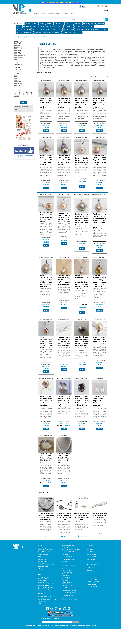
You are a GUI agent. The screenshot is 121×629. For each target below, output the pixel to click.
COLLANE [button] (49, 23)
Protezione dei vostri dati (44, 558)
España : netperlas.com (93, 581)
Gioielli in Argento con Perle (69, 590)
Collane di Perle (66, 568)
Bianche (19, 75)
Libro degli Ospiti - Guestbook (45, 587)
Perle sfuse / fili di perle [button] (54, 26)
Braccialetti (20, 47)
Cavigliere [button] (27, 26)
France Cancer (90, 567)
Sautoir (19, 53)
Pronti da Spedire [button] (31, 23)
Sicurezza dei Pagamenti (44, 551)
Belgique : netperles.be (92, 584)
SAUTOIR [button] (101, 23)
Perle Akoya (90, 549)
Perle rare (64, 589)
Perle (88, 548)
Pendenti (19, 48)
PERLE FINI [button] (89, 26)
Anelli (18, 52)
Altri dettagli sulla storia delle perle (71, 549)
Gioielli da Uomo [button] (38, 29)
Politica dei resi (41, 603)
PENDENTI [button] (68, 23)
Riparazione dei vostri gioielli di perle (47, 599)
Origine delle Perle (66, 548)
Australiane (18, 66)
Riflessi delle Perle (66, 554)
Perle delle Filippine (92, 554)
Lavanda (19, 81)
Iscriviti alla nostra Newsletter (50, 618)
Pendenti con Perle (67, 572)
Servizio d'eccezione (43, 566)
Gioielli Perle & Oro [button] (82, 29)
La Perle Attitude (42, 580)
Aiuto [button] (79, 32)
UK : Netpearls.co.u (92, 586)
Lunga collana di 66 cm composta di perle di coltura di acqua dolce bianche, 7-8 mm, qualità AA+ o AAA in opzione (99, 522)
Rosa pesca (20, 80)
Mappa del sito (41, 556)
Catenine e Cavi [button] (68, 29)
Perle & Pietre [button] (79, 26)
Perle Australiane (91, 553)
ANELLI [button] (93, 23)
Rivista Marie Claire (43, 579)
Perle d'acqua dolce (92, 556)
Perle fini (64, 587)
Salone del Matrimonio (43, 585)
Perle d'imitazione (66, 558)
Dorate (19, 78)
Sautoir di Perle (66, 577)
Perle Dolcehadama (92, 558)
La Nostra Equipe (42, 561)
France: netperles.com (92, 578)
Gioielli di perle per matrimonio (70, 592)
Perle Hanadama (91, 559)
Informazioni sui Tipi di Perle (69, 551)
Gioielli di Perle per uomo (68, 584)
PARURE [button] (86, 23)
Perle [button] (41, 23)
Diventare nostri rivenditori (44, 553)
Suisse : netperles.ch (92, 583)
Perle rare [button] (68, 26)
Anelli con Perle (66, 579)
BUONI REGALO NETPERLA (69, 599)
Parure (19, 45)
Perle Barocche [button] (38, 26)
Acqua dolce (18, 64)
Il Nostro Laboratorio (43, 563)
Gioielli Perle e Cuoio (67, 585)
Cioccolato (20, 83)
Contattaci (40, 569)
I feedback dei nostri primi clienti (46, 589)
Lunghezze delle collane (68, 559)
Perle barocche (21, 55)
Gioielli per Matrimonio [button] (24, 32)
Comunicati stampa (43, 582)
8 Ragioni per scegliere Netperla (46, 564)
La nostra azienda (42, 559)
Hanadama (18, 69)
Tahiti (16, 62)
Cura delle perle (42, 598)
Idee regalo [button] (56, 32)
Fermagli (64, 597)
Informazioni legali (42, 548)
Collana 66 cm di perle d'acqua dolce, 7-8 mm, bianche (99, 515)
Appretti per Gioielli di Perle (69, 594)
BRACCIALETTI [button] (58, 23)
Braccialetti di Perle (67, 574)
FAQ (39, 568)
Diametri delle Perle (67, 556)
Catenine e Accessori (67, 595)
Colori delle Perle (66, 553)
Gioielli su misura (42, 601)
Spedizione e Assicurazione (45, 596)
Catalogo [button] (20, 23)
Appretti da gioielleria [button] (53, 29)
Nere (18, 76)
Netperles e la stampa (43, 577)
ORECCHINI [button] (77, 23)
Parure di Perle (66, 575)
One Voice (89, 570)
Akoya (16, 61)
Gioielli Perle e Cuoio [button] (23, 29)
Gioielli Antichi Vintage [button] (42, 32)
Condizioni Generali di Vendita (45, 549)
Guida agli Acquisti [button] (68, 32)
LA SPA (89, 568)
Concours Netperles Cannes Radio (46, 584)
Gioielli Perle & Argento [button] (99, 29)
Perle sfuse (20, 57)
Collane (19, 43)
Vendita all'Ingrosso (43, 554)
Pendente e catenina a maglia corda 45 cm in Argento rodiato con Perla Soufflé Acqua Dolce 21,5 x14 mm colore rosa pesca (46, 291)
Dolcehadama (19, 67)
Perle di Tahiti (90, 551)
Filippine (17, 71)
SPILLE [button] (18, 26)
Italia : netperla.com (92, 579)
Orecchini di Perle (66, 570)
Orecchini (19, 50)
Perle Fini (64, 561)
